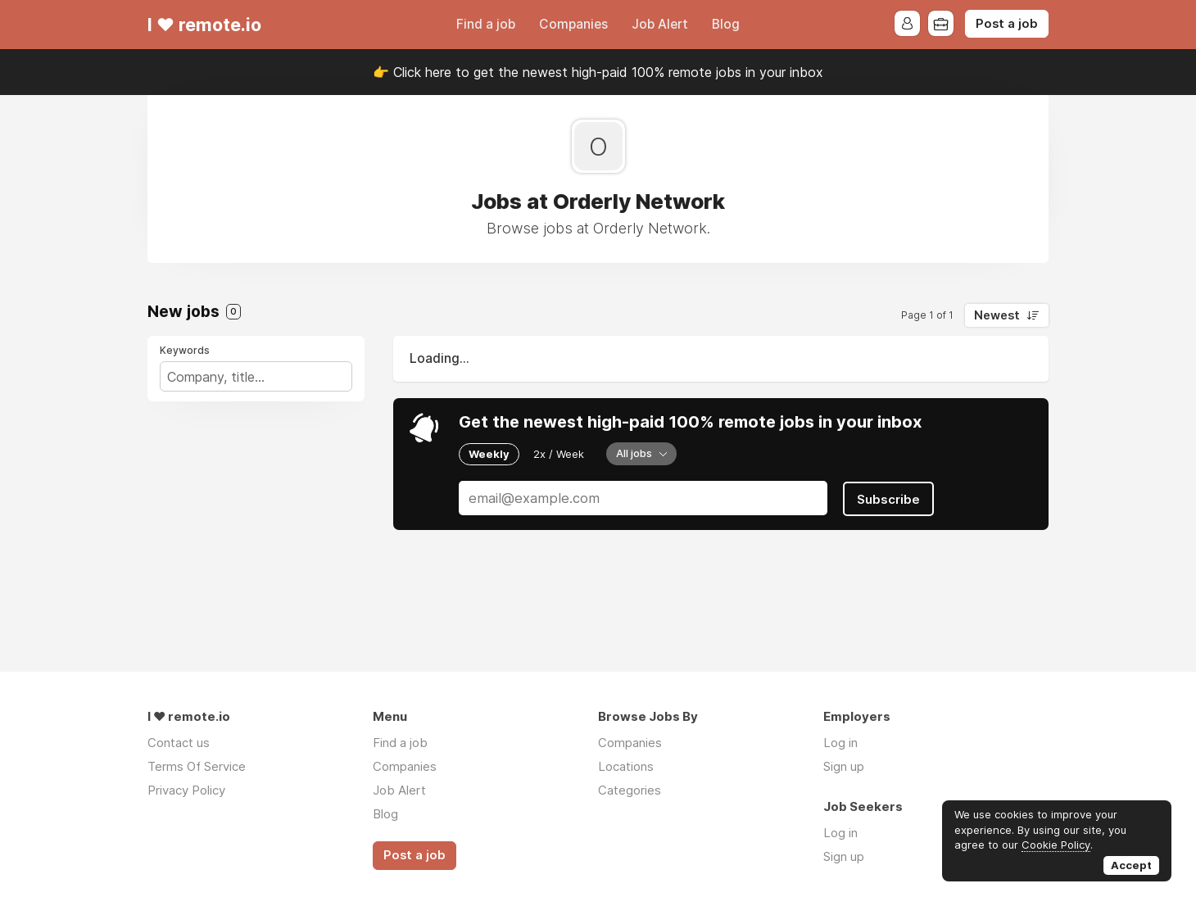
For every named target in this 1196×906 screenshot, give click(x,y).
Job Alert (660, 24)
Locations (626, 766)
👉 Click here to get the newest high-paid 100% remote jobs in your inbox (598, 72)
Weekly (489, 453)
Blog (726, 24)
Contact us (178, 742)
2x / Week (558, 453)
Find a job (485, 24)
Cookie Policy (1056, 844)
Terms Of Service (196, 766)
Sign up (843, 766)
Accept (1131, 865)
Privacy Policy (186, 790)
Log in (840, 742)
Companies (573, 24)
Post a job (1007, 23)
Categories (629, 790)
